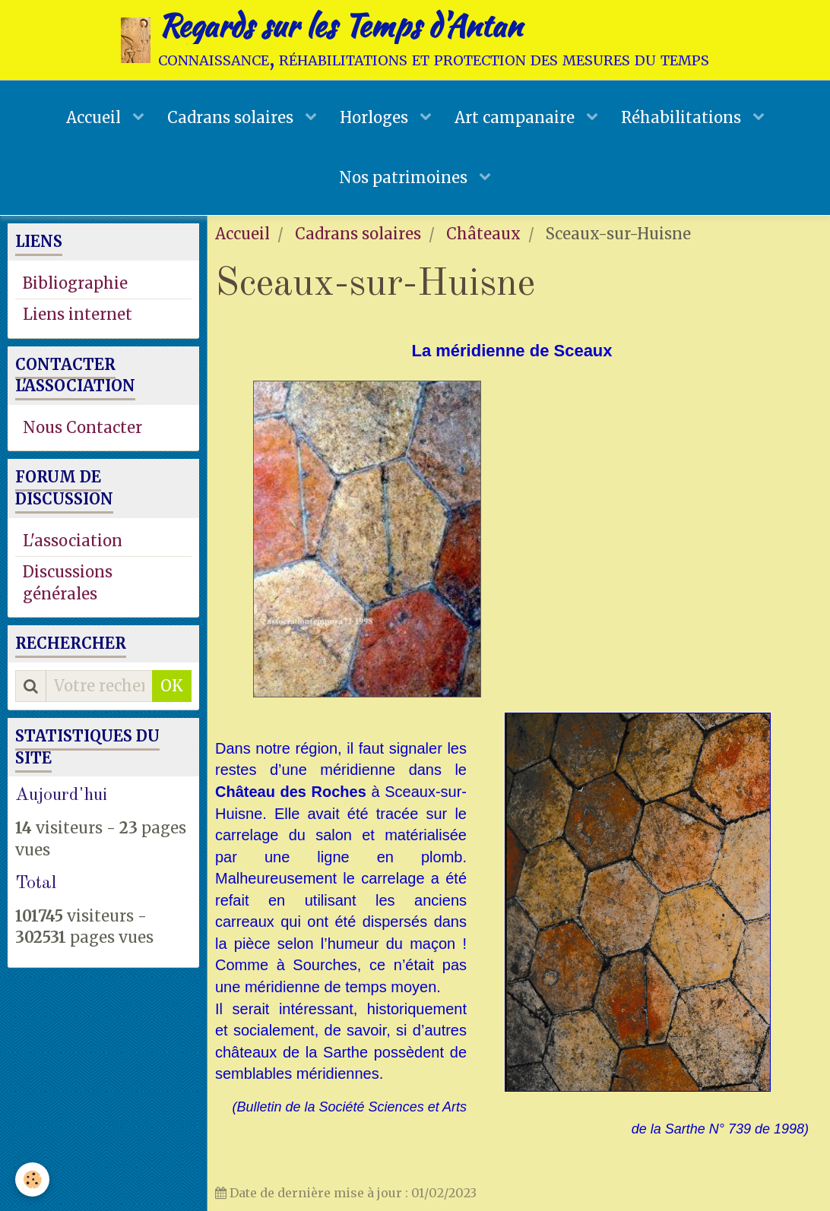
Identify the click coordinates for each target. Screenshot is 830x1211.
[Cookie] (32, 1179)
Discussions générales (67, 582)
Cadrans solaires (232, 117)
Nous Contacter (82, 427)
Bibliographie (75, 283)
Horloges (376, 117)
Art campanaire (516, 117)
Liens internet (77, 314)
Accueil (95, 117)
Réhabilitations (683, 117)
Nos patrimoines (405, 177)
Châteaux (483, 233)
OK (171, 685)
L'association (72, 540)
